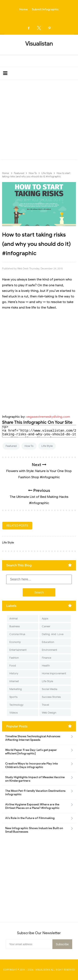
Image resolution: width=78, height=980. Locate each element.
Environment (49, 650)
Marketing (15, 689)
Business (14, 626)
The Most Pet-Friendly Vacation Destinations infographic (35, 792)
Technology (16, 705)
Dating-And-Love (52, 634)
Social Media (49, 689)
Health (46, 665)
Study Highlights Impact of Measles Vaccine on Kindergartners (35, 778)
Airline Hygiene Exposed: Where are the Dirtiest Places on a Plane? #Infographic (32, 806)
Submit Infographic (45, 9)
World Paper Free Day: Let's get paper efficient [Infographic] (31, 751)
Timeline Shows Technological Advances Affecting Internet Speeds (32, 738)
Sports (13, 697)
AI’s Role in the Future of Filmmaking (30, 818)
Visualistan (42, 969)
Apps (45, 618)
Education (48, 642)
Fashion (14, 657)
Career (46, 626)
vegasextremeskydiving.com (48, 417)
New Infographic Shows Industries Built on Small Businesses (34, 829)
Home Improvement (54, 673)
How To (29, 446)
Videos (13, 712)
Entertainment (18, 650)
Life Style (47, 446)
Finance (46, 657)
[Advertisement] (39, 120)
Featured (11, 446)
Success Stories (51, 697)
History (13, 673)
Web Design (49, 712)
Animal (13, 618)
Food (12, 665)
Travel (45, 705)
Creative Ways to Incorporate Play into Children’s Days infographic (31, 765)
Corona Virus (17, 634)
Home (23, 9)
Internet (14, 681)
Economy (15, 642)
